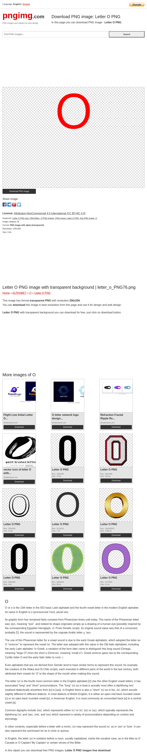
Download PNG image (19, 191)
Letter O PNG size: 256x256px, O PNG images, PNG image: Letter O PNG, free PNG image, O (54, 218)
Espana (26, 4)
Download (19, 427)
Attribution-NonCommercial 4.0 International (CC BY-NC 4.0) (49, 213)
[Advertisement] (73, 63)
